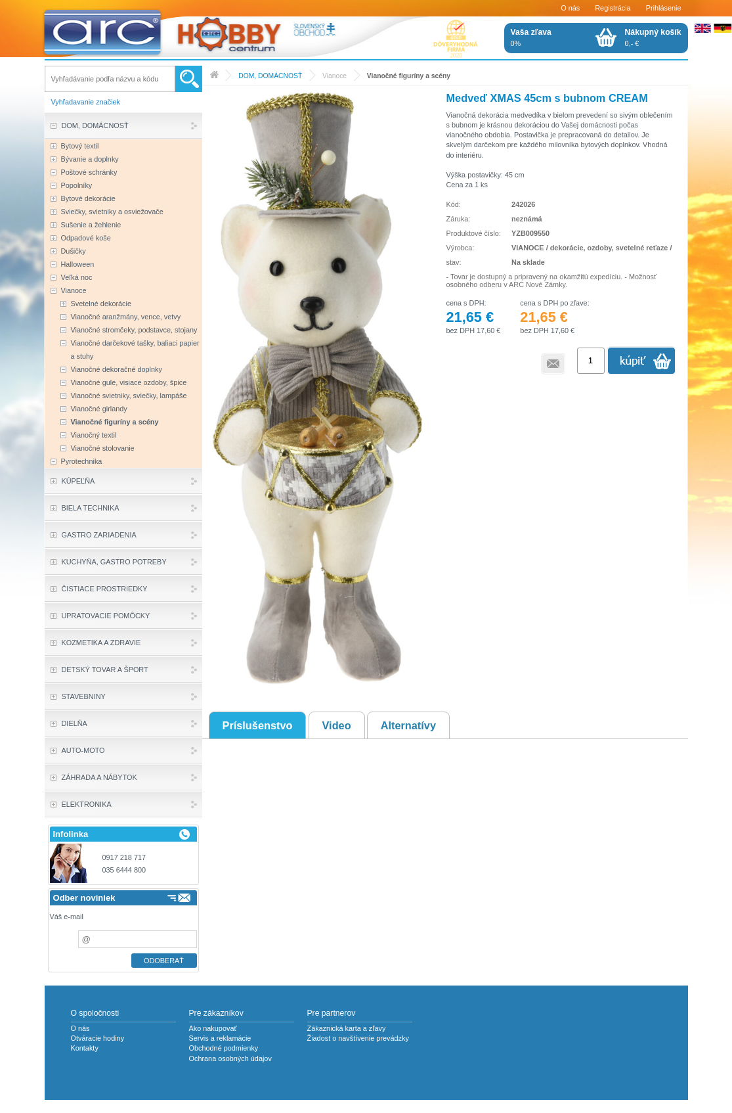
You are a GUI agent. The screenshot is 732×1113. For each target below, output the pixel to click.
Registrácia (612, 8)
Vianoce (334, 76)
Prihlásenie (663, 8)
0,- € (653, 37)
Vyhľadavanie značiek (86, 102)
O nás (570, 8)
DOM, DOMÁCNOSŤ (270, 76)
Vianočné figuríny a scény (408, 76)
